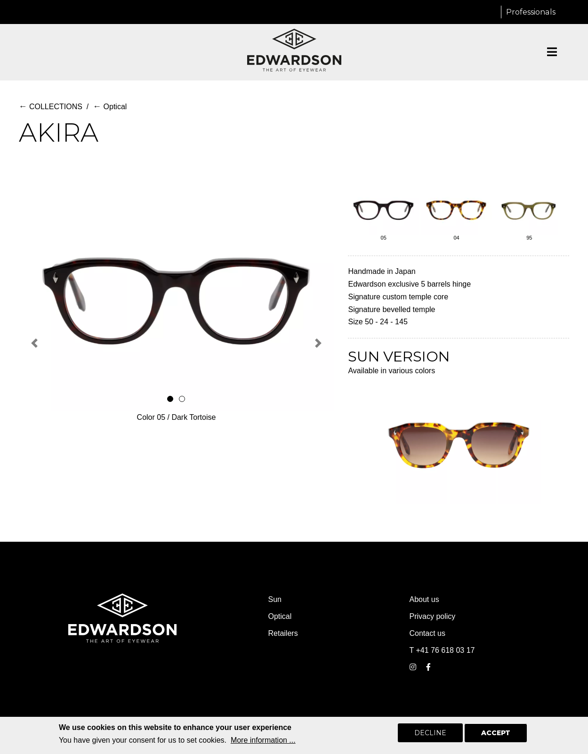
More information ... (263, 740)
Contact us (427, 633)
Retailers (283, 633)
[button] (34, 343)
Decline (430, 733)
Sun (275, 599)
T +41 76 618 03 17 (442, 650)
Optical (110, 107)
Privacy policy (433, 616)
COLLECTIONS (50, 107)
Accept (495, 733)
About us (424, 599)
